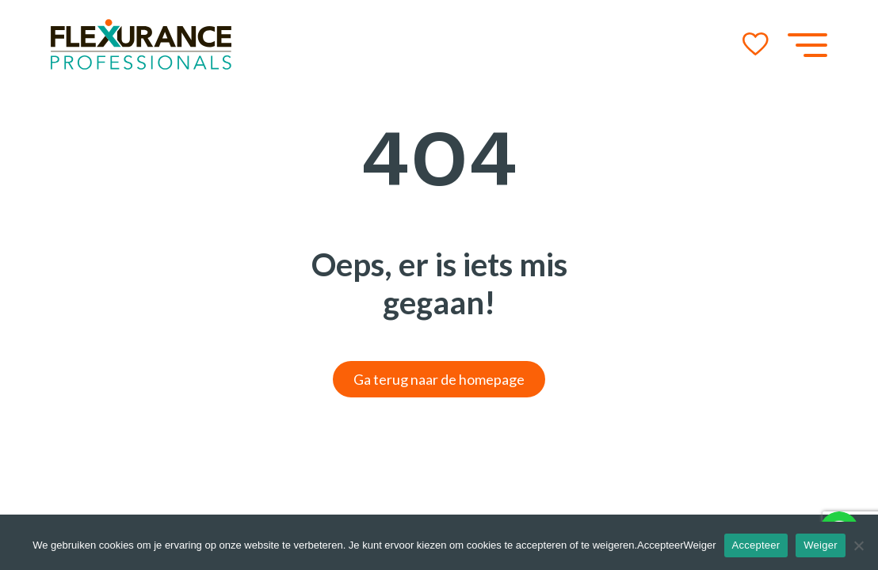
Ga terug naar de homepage (439, 379)
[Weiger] (858, 545)
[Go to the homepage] (141, 44)
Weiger (820, 545)
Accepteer (756, 545)
